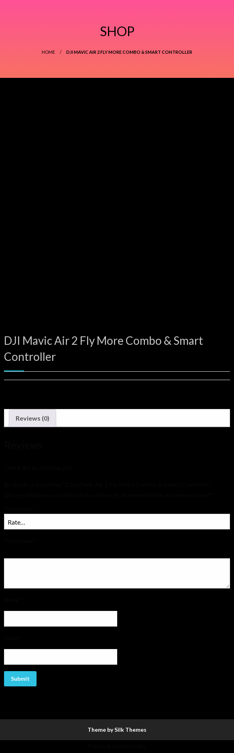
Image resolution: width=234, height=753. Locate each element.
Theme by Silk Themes (117, 729)
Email (12, 638)
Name (13, 599)
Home (48, 52)
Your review (21, 540)
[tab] (32, 418)
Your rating (20, 508)
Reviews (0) (32, 418)
